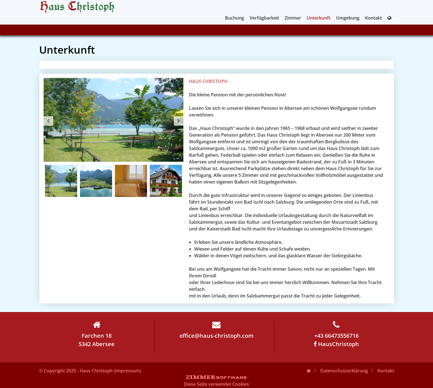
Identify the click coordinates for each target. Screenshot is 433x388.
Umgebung (347, 18)
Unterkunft (318, 18)
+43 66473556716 (336, 329)
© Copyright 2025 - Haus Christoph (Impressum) (90, 371)
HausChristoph (336, 344)
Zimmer (293, 18)
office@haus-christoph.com (216, 329)
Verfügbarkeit (264, 18)
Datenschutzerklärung (344, 371)
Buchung (234, 18)
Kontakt (373, 18)
